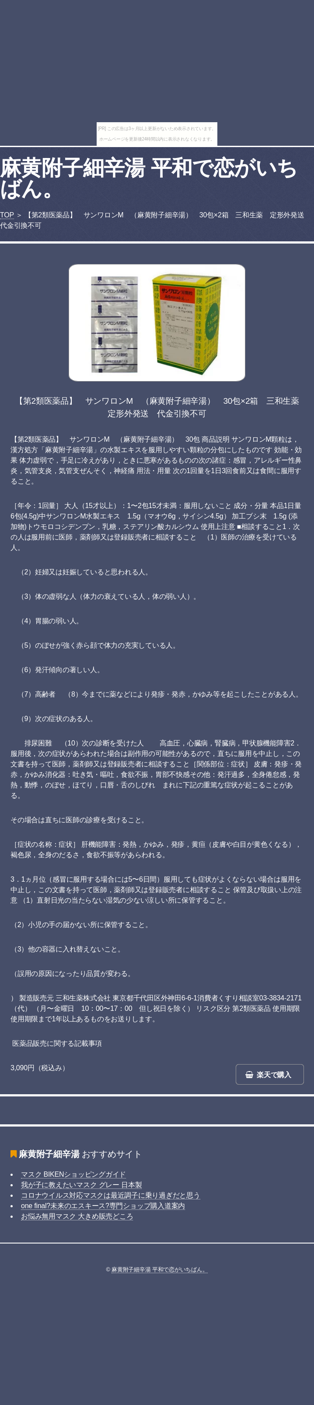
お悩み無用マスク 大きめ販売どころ (77, 1216)
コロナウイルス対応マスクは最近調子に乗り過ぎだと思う (110, 1195)
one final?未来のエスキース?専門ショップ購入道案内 (103, 1205)
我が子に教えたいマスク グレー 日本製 (81, 1185)
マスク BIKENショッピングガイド (73, 1174)
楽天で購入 (274, 1075)
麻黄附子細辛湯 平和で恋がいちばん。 (148, 178)
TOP (7, 215)
